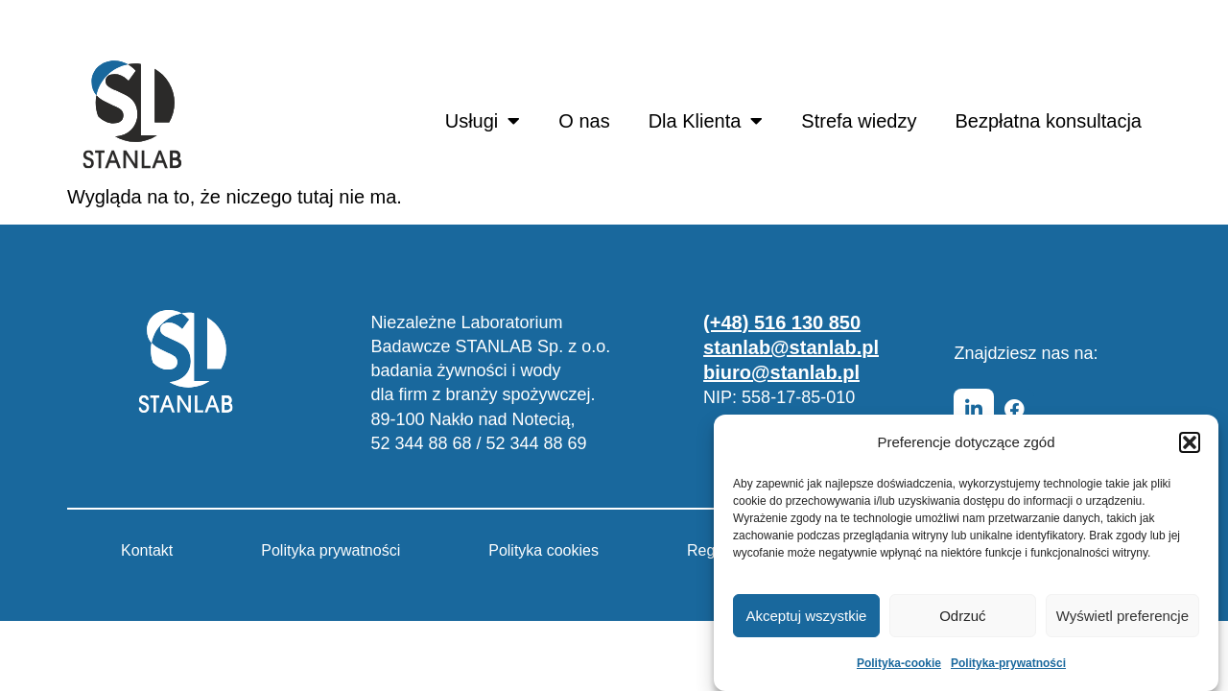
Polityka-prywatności (1008, 663)
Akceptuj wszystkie (806, 616)
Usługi (483, 121)
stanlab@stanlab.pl (791, 347)
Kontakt (147, 550)
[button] (1189, 442)
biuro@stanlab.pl (781, 372)
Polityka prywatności (330, 550)
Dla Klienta (706, 121)
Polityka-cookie (899, 663)
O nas (583, 120)
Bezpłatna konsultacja (1048, 120)
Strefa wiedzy (858, 120)
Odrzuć (962, 616)
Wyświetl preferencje (1122, 616)
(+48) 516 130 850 (782, 322)
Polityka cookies (543, 550)
